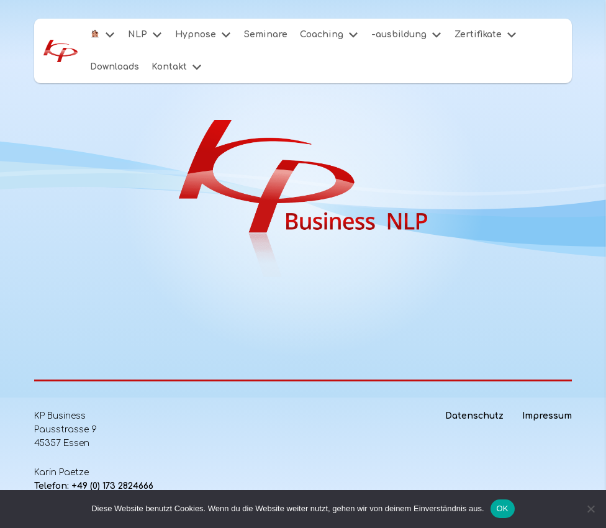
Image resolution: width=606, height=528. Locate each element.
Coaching (321, 34)
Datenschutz (474, 416)
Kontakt (169, 66)
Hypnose (195, 34)
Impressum (547, 416)
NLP (137, 34)
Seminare (265, 34)
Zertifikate (478, 34)
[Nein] (590, 509)
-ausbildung (399, 34)
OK (503, 508)
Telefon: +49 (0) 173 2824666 (93, 486)
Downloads (114, 66)
